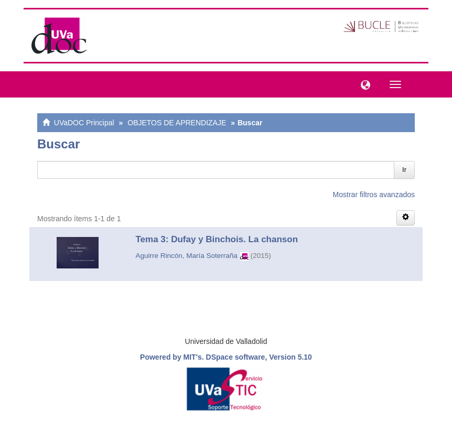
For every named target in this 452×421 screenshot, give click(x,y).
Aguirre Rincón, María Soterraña (187, 256)
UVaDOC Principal (84, 122)
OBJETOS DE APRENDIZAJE (176, 122)
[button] (363, 83)
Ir (404, 170)
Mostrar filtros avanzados (374, 194)
